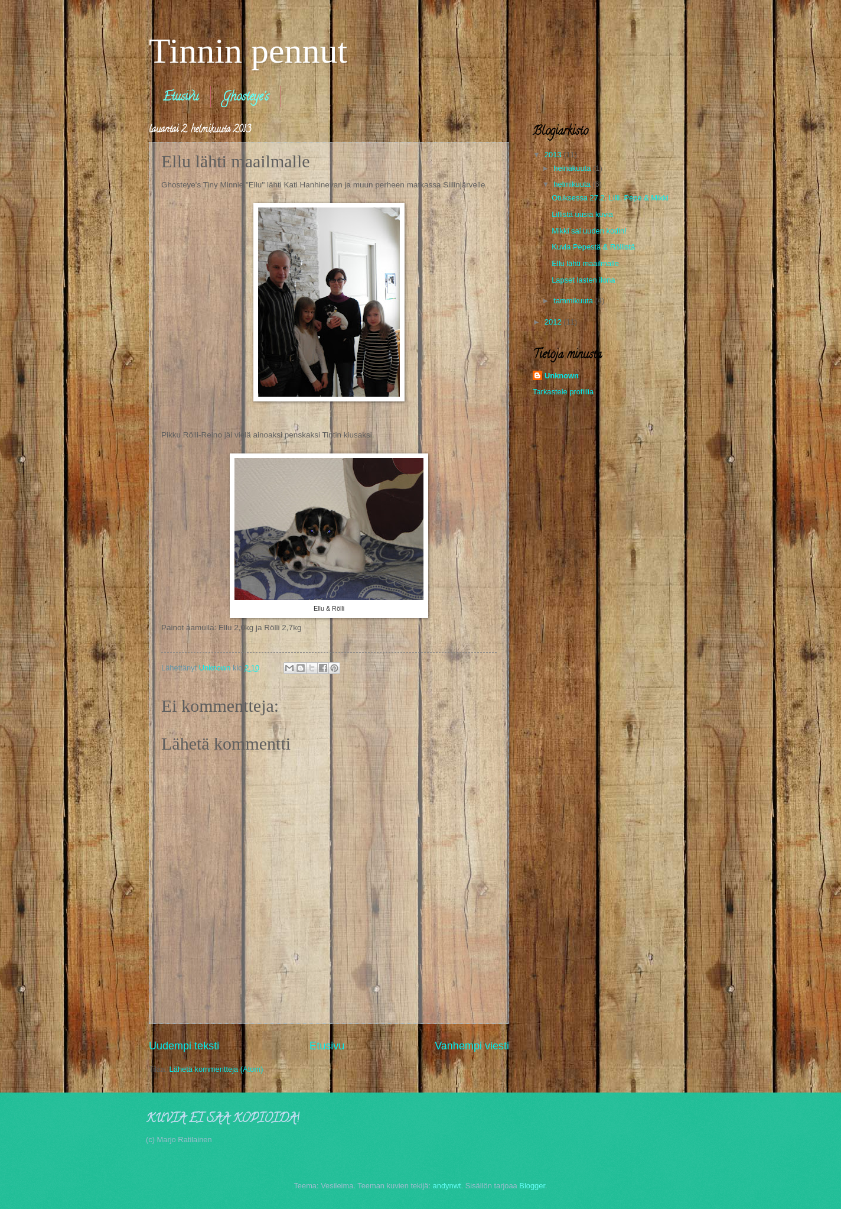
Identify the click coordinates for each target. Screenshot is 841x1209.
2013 (554, 154)
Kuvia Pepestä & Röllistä (593, 246)
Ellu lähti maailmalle (585, 263)
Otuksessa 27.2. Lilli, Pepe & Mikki (610, 197)
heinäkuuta (573, 168)
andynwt (447, 1185)
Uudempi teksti (184, 1046)
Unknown (562, 375)
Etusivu (180, 98)
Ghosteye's (246, 98)
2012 (554, 321)
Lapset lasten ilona (583, 279)
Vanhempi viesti (472, 1046)
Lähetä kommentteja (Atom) (216, 1069)
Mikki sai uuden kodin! (589, 230)
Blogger (532, 1185)
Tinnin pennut (248, 50)
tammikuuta (574, 300)
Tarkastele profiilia (563, 391)
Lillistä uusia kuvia (582, 214)
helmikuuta (572, 184)
